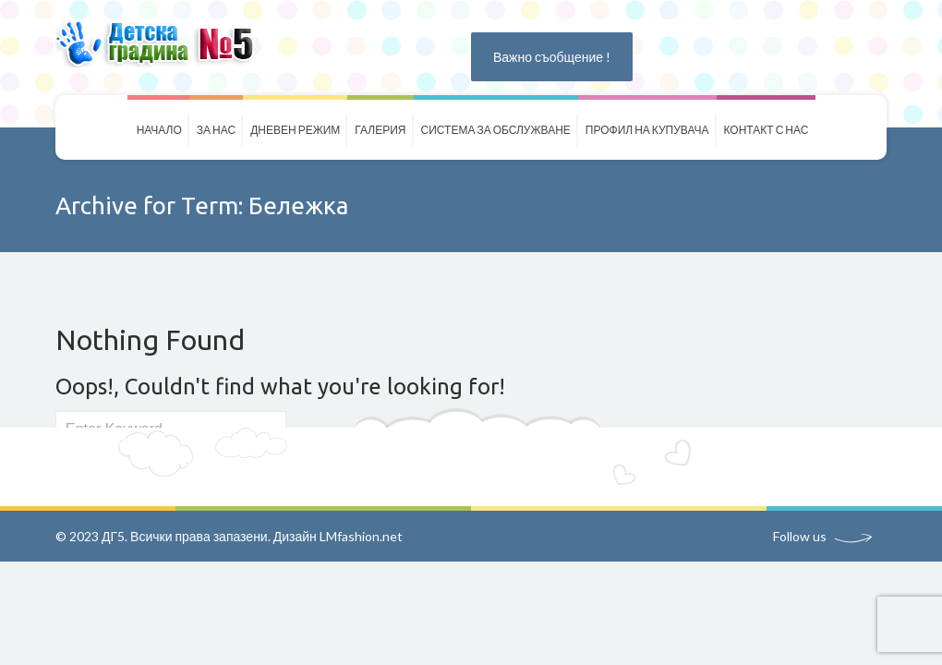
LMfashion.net (361, 536)
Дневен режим (295, 130)
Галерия (380, 130)
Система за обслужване (496, 130)
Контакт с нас (766, 130)
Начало (159, 130)
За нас (216, 130)
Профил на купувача (647, 130)
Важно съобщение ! (551, 57)
